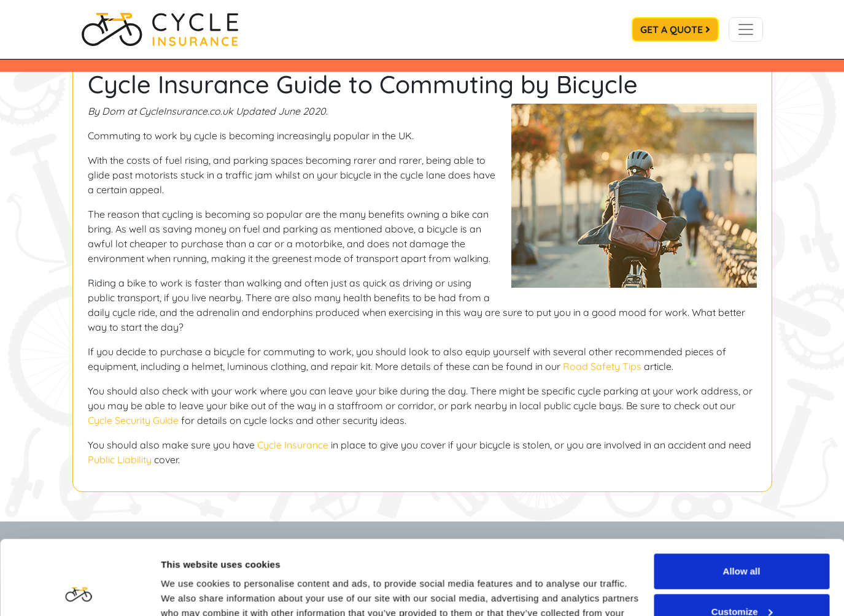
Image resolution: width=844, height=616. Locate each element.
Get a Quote (675, 29)
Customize (742, 541)
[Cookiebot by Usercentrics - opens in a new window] (79, 592)
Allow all (742, 501)
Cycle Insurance (292, 445)
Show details (189, 592)
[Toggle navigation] (746, 29)
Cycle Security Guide (133, 420)
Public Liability (120, 459)
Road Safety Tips (602, 366)
